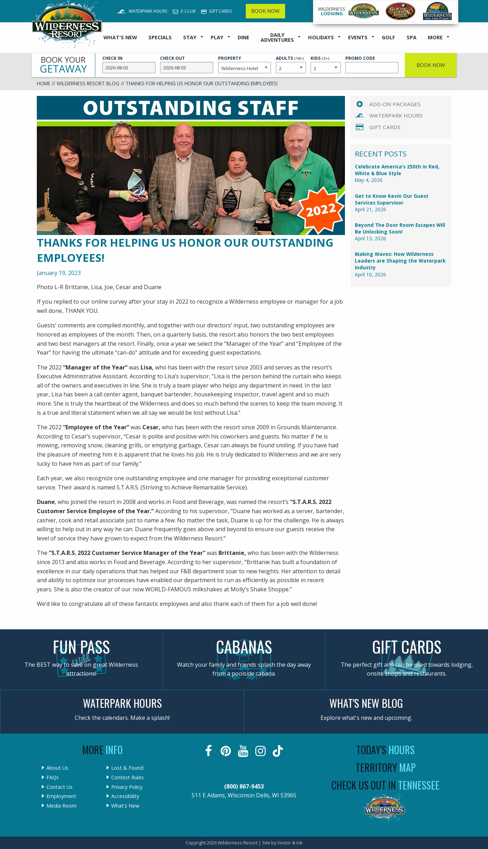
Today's (385, 749)
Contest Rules (127, 777)
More (435, 37)
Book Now (265, 10)
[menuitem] (120, 37)
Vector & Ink (290, 842)
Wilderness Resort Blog (88, 83)
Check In (128, 64)
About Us (57, 768)
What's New (120, 37)
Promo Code (371, 64)
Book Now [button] (430, 65)
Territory (386, 767)
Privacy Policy (126, 787)
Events (358, 37)
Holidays (321, 37)
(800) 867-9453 (244, 786)
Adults (291, 64)
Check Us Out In (385, 785)
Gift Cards (216, 11)
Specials (160, 37)
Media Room (61, 806)
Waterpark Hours (142, 11)
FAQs (52, 777)
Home (43, 83)
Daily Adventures (277, 37)
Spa (411, 37)
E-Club (184, 11)
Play (217, 37)
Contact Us (59, 787)
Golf (388, 37)
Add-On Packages (395, 104)
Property (244, 64)
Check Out (186, 64)
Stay (190, 37)
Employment (61, 796)
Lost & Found (127, 768)
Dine (243, 37)
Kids (325, 64)
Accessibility (125, 796)
